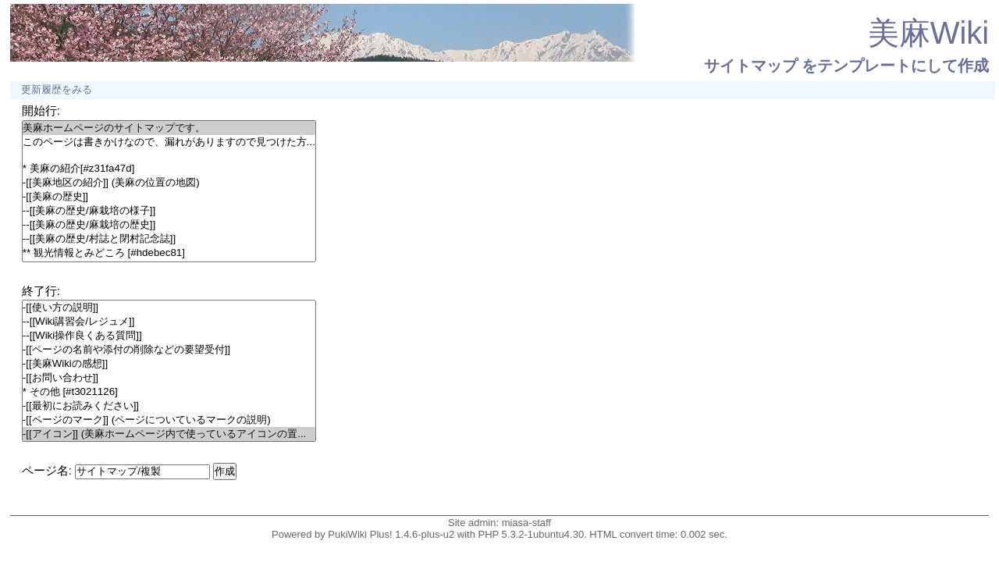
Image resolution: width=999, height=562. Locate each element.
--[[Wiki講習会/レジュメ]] (169, 322)
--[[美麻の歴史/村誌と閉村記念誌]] (169, 239)
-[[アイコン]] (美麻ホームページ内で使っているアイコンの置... (169, 434)
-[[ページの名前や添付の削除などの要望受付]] (169, 350)
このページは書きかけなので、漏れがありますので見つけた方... (169, 142)
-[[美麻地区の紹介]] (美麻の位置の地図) (169, 183)
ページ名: (47, 470)
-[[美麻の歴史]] (169, 197)
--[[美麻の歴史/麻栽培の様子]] (169, 211)
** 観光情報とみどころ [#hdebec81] (169, 253)
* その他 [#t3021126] (169, 392)
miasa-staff (526, 522)
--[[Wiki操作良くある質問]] (169, 336)
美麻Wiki (929, 33)
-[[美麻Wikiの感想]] (169, 364)
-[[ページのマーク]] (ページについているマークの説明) (169, 420)
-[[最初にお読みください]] (169, 406)
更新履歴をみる (56, 89)
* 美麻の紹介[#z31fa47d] (169, 169)
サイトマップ (751, 65)
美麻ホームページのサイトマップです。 (169, 128)
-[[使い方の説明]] (169, 308)
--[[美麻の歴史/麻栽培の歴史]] (169, 225)
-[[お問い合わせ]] (169, 378)
